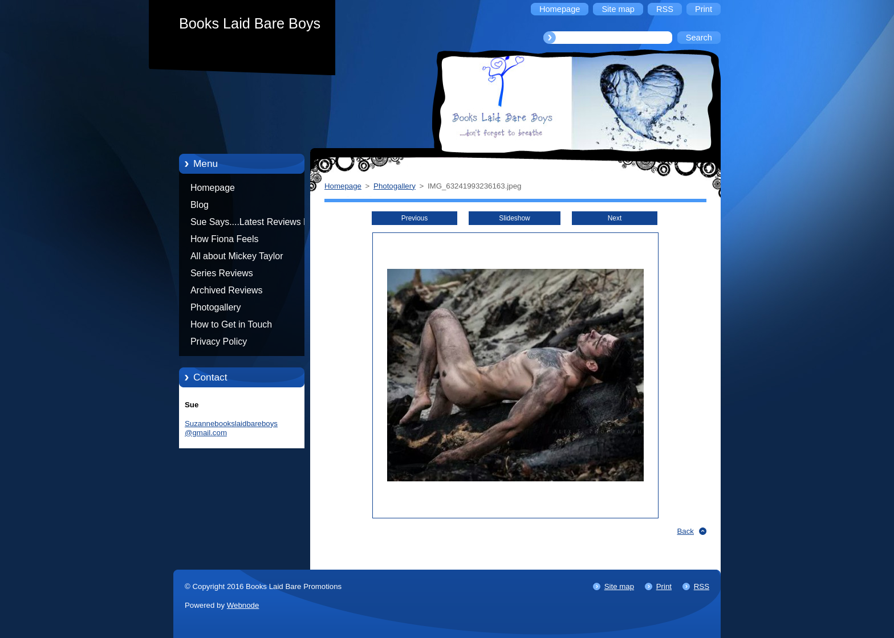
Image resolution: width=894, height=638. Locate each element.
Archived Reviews (226, 290)
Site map (619, 586)
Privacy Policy (218, 341)
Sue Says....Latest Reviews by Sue (251, 224)
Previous (414, 218)
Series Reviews (221, 273)
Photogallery (215, 307)
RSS (701, 586)
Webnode (243, 605)
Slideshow (514, 218)
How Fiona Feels (224, 239)
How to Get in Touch (231, 324)
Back (685, 531)
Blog (199, 205)
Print (664, 586)
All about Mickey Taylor (236, 256)
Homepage (212, 188)
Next (615, 218)
